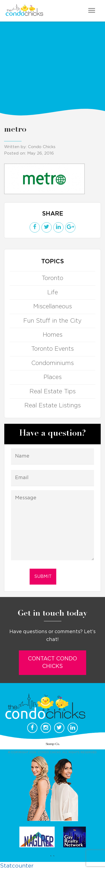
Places (53, 377)
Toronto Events (52, 349)
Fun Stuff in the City (52, 321)
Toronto (52, 278)
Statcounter (17, 866)
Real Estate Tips (53, 391)
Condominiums (52, 363)
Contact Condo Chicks (52, 662)
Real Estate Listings (52, 405)
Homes (52, 335)
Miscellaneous (52, 306)
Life (52, 292)
